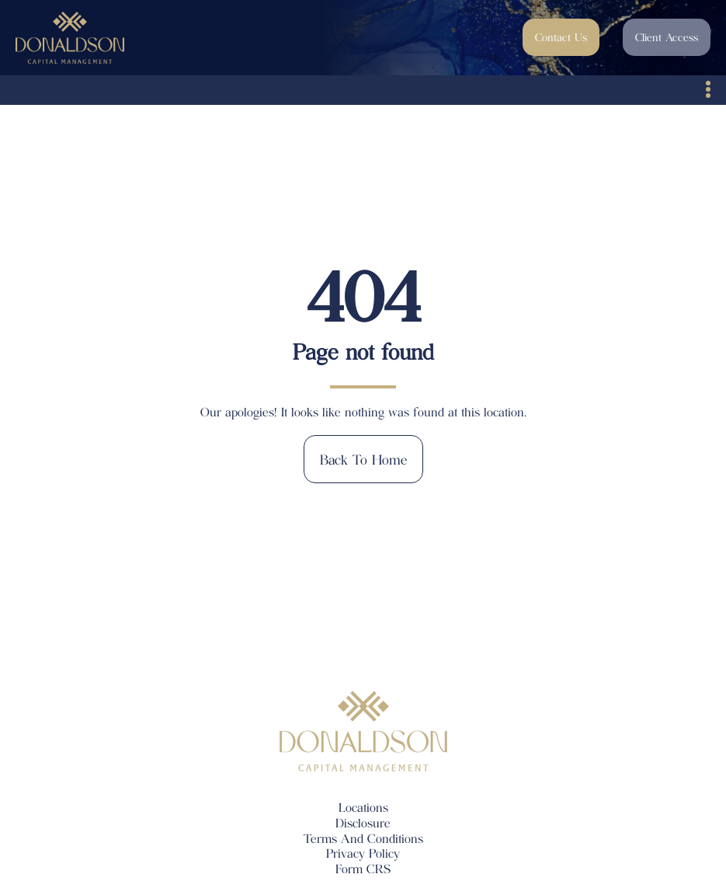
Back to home (363, 459)
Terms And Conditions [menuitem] (363, 838)
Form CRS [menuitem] (363, 868)
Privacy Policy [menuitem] (363, 852)
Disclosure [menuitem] (363, 822)
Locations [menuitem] (363, 807)
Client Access (666, 37)
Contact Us (561, 37)
